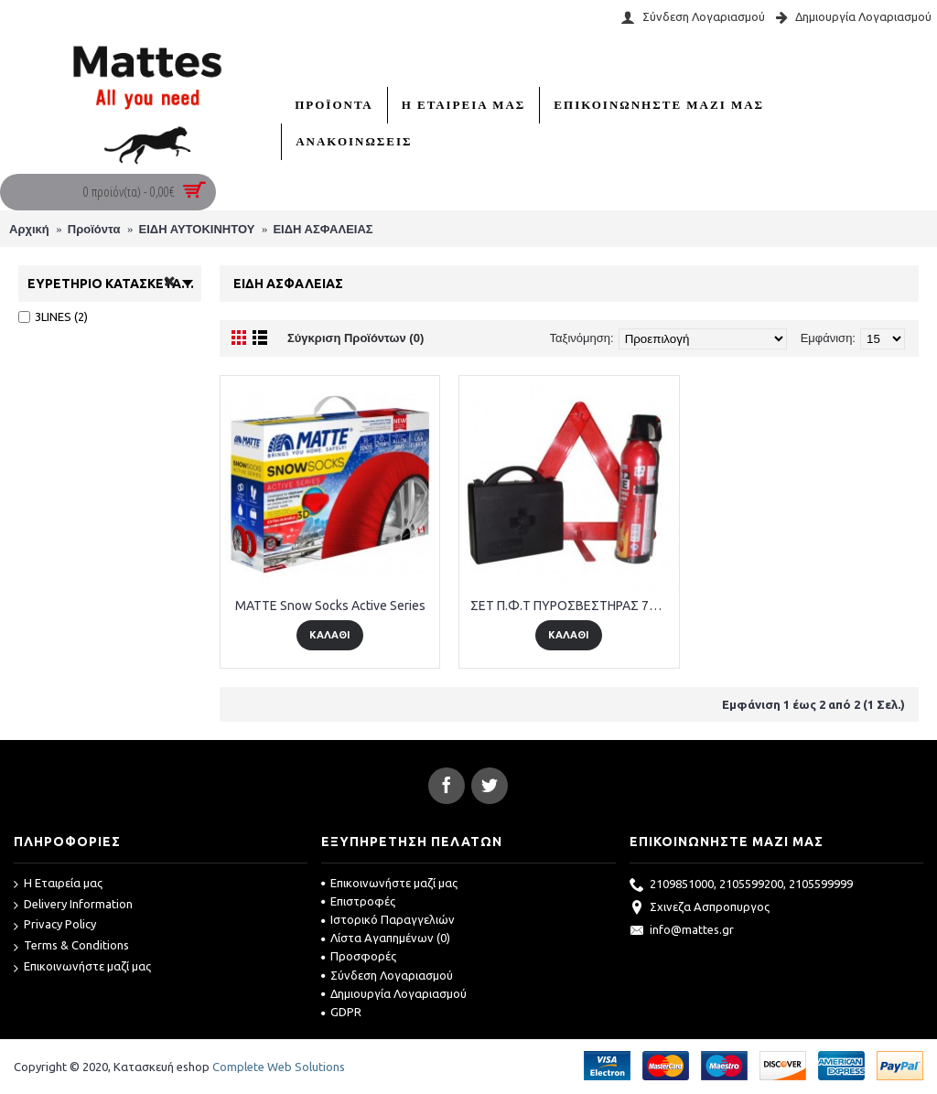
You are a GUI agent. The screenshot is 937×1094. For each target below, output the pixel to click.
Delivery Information (73, 905)
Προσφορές (358, 955)
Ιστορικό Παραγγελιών (388, 919)
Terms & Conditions (71, 946)
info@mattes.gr (682, 931)
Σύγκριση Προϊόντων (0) (355, 338)
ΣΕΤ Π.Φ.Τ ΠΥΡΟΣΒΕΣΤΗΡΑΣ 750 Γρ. (571, 605)
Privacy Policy (55, 925)
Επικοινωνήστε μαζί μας (82, 967)
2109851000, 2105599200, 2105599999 (741, 885)
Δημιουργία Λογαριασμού (394, 993)
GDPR (341, 1011)
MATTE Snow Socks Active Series (330, 605)
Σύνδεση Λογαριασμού (387, 975)
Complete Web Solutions (278, 1066)
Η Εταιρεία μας (58, 884)
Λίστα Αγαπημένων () (385, 937)
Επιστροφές (358, 901)
